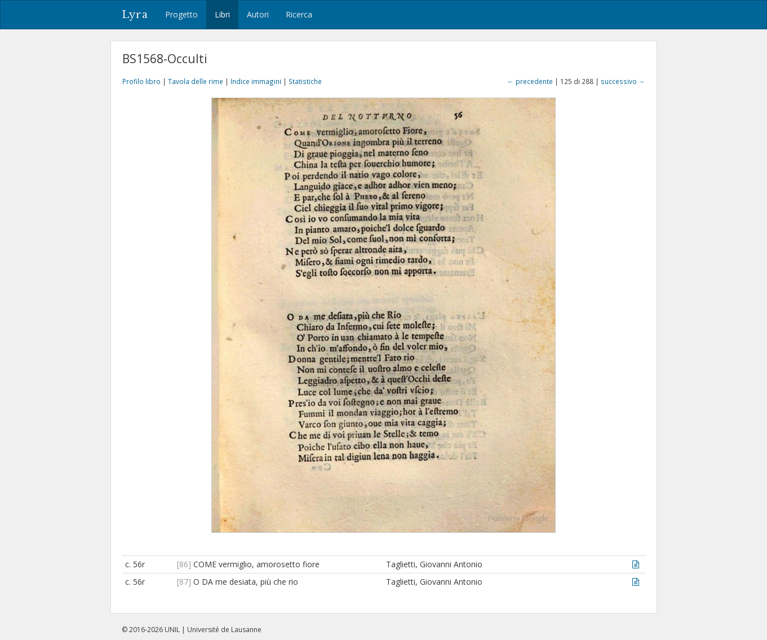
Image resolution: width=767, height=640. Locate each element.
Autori (258, 14)
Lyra (135, 14)
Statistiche (305, 81)
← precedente (530, 81)
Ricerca (299, 14)
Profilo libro (141, 81)
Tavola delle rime (195, 81)
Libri (222, 14)
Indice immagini (255, 81)
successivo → (623, 81)
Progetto (181, 14)
